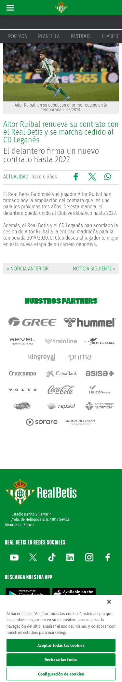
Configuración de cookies (61, 674)
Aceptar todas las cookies (61, 645)
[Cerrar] (109, 602)
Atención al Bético (19, 524)
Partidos (81, 36)
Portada (17, 36)
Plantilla (49, 36)
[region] (61, 638)
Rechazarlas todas (61, 659)
